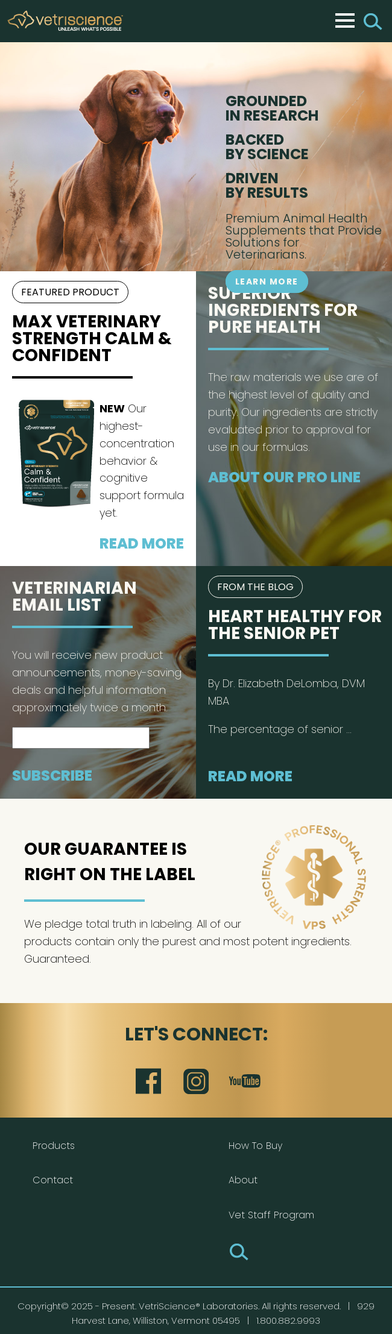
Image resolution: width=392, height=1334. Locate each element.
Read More (142, 543)
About (243, 1180)
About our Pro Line (284, 477)
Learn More (267, 281)
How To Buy (255, 1146)
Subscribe (52, 775)
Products (54, 1146)
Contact (53, 1180)
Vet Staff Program (271, 1215)
